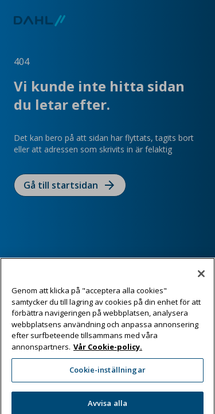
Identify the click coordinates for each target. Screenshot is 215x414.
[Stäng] (201, 284)
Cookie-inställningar (107, 380)
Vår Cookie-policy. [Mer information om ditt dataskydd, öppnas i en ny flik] (107, 356)
